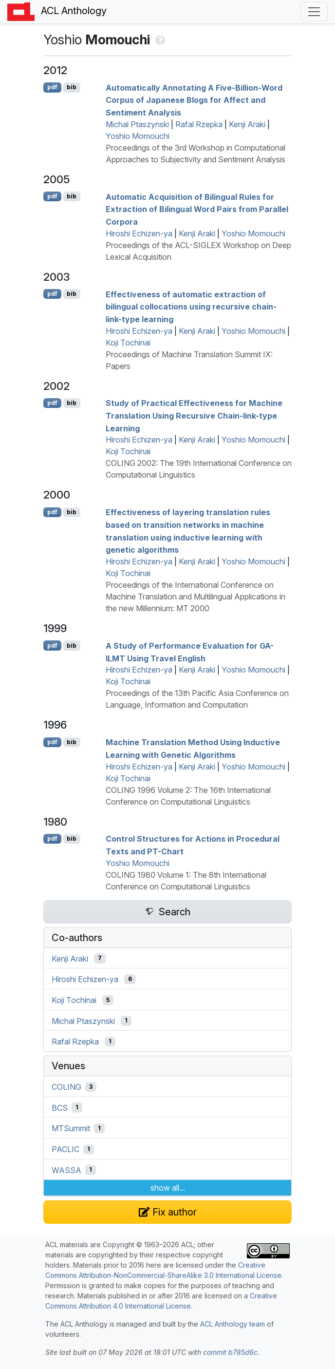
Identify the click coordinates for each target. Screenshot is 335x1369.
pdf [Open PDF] (52, 87)
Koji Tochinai (128, 342)
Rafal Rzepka (199, 124)
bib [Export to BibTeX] (71, 87)
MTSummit (71, 1128)
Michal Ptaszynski (137, 124)
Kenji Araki (247, 124)
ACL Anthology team (232, 1324)
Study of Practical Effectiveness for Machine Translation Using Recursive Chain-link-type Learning (194, 415)
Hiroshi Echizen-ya (139, 233)
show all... (167, 1188)
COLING (66, 1087)
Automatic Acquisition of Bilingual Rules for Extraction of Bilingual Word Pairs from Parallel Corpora (197, 209)
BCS (60, 1107)
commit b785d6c (230, 1352)
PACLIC (65, 1149)
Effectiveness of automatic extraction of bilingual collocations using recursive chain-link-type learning (191, 306)
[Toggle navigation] (314, 11)
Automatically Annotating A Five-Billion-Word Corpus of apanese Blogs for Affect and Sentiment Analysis (194, 99)
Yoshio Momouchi (137, 136)
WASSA (66, 1170)
